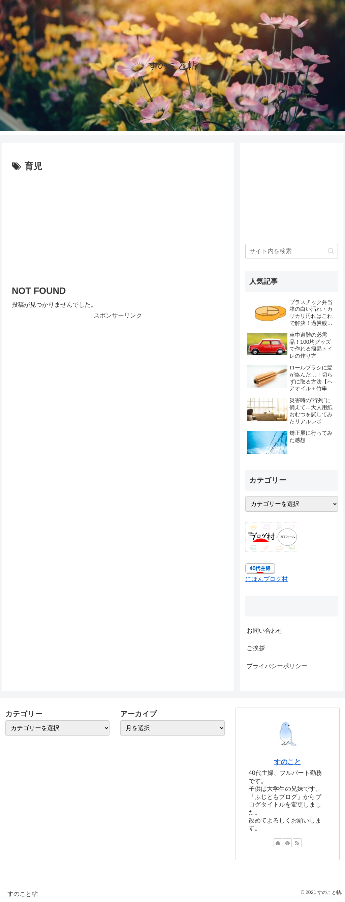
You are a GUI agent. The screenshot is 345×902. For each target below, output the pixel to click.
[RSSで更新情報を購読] (297, 842)
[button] (331, 251)
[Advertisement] (118, 225)
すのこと (287, 761)
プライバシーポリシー (277, 666)
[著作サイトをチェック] (278, 842)
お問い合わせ (265, 630)
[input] (291, 251)
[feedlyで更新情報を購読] (287, 842)
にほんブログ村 (266, 579)
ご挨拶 (256, 648)
